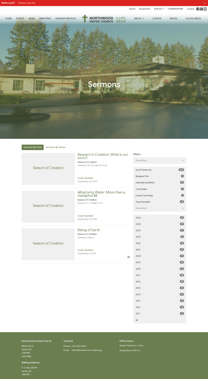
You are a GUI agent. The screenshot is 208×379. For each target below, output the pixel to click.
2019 (160, 262)
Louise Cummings (160, 195)
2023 (160, 236)
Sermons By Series (55, 147)
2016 (160, 281)
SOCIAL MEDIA (193, 18)
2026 (160, 217)
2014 (160, 294)
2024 (160, 230)
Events (20, 18)
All (137, 320)
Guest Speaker (160, 201)
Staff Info (159, 9)
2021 (160, 249)
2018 (160, 268)
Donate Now (144, 9)
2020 (160, 255)
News (32, 18)
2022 (160, 243)
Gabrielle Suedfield (160, 182)
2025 (160, 224)
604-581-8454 (79, 346)
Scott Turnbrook (160, 169)
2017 (160, 275)
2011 (160, 313)
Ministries (45, 18)
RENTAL (174, 18)
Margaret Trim (160, 176)
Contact (190, 9)
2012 (160, 307)
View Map (26, 356)
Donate (157, 18)
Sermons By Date (33, 147)
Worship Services (65, 18)
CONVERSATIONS (175, 9)
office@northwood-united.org (87, 350)
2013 (160, 300)
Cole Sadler (160, 189)
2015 (160, 287)
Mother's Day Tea (26, 3)
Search (132, 9)
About (139, 18)
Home (8, 18)
